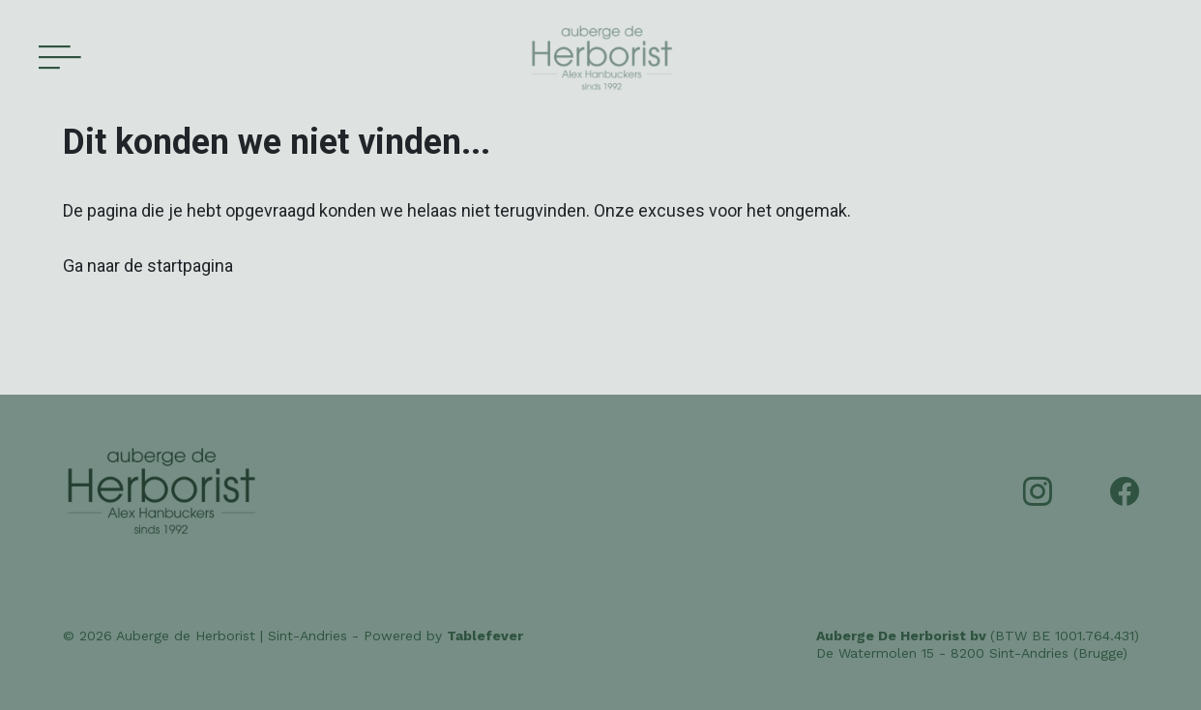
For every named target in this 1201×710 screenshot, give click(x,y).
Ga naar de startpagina (148, 265)
